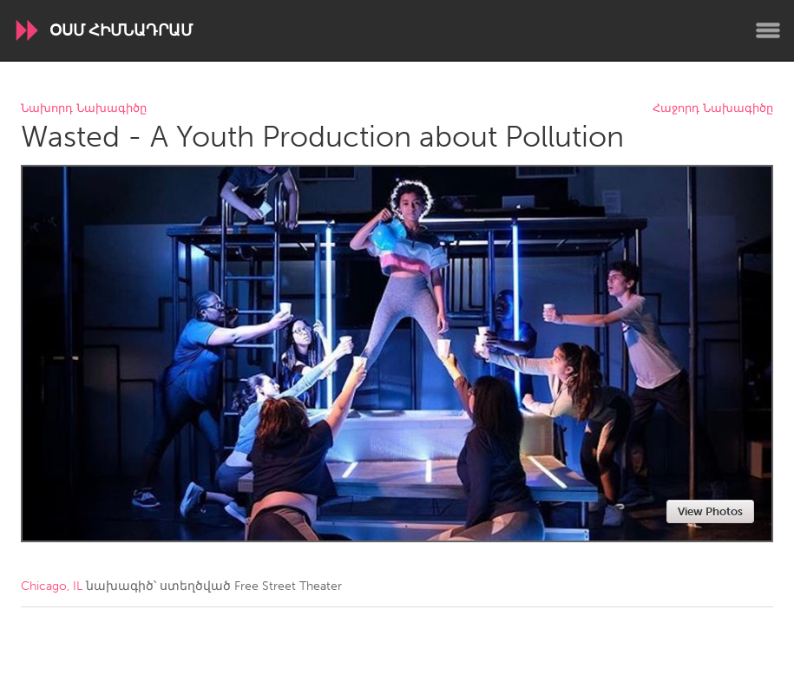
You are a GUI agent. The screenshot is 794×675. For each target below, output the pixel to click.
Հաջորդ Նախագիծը (713, 109)
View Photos (710, 511)
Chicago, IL (51, 586)
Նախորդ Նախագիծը (84, 109)
